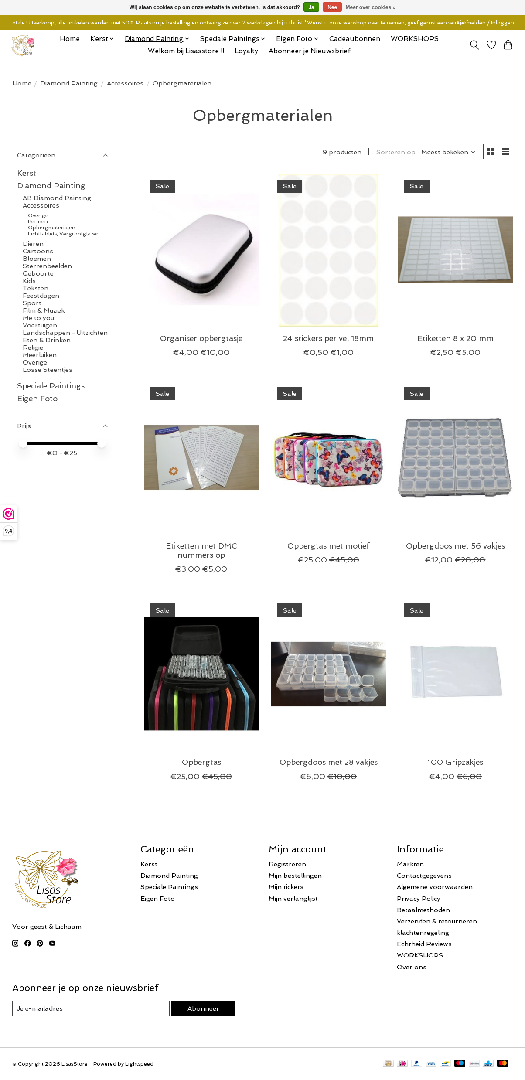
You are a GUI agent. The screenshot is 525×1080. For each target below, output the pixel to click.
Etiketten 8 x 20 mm (455, 338)
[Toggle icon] (474, 45)
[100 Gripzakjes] (455, 673)
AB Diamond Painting (57, 197)
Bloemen (37, 258)
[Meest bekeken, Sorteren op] (448, 152)
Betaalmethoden (423, 909)
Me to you (38, 317)
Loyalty (246, 51)
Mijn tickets (286, 886)
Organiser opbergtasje (201, 338)
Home (70, 39)
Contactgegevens (424, 875)
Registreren (287, 864)
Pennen (38, 221)
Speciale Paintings (51, 385)
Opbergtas (201, 762)
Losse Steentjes (47, 369)
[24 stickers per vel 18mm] (328, 250)
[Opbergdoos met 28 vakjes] (328, 673)
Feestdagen (41, 295)
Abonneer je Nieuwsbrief (310, 51)
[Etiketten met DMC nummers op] (201, 457)
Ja (311, 7)
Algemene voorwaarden (435, 886)
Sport (32, 303)
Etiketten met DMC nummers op (201, 550)
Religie (33, 347)
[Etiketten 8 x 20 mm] (455, 250)
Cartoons (38, 251)
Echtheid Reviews (424, 943)
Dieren (33, 243)
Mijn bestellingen (295, 875)
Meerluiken (40, 354)
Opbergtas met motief (328, 545)
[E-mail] (91, 1008)
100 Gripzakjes (455, 762)
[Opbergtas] (201, 673)
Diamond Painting (69, 83)
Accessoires (125, 83)
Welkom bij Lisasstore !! (186, 51)
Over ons (411, 967)
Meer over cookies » (371, 7)
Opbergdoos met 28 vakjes (329, 762)
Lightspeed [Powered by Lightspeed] (139, 1064)
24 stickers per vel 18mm (328, 338)
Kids (29, 280)
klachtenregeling (423, 932)
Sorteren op (396, 152)
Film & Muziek (44, 310)
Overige (38, 215)
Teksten (35, 288)
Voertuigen (40, 325)
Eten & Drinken (47, 340)
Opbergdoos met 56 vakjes (455, 545)
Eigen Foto (37, 398)
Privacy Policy (418, 898)
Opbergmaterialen (51, 228)
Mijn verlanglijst (293, 898)
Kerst (26, 172)
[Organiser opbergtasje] (201, 250)
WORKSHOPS (415, 39)
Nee (332, 7)
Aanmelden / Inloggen (485, 23)
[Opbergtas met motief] (328, 457)
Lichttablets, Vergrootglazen (64, 234)
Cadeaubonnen (354, 39)
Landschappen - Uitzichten (65, 332)
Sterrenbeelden (47, 265)
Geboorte (38, 273)
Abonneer (203, 1008)
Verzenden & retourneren (437, 921)
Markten (410, 864)
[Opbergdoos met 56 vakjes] (455, 457)
